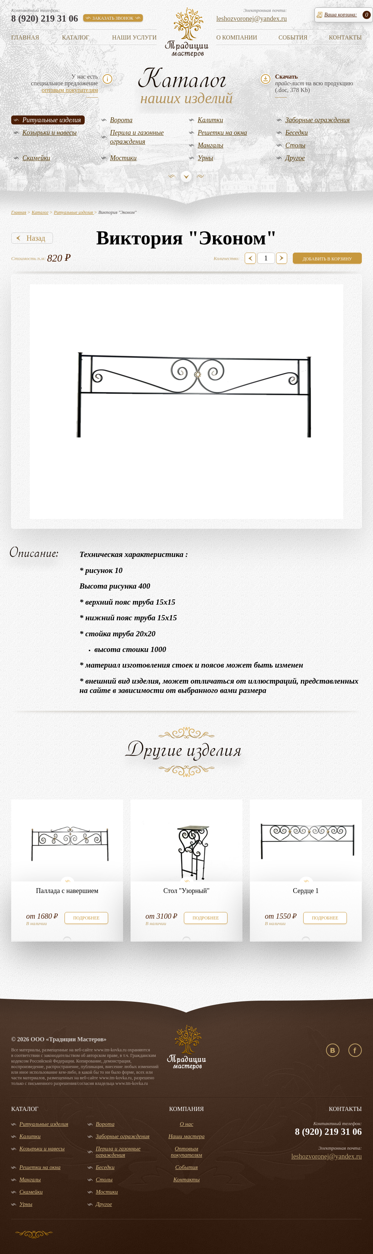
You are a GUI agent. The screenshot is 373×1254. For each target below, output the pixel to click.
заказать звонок (113, 18)
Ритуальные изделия (51, 120)
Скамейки (36, 158)
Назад (35, 238)
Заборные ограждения (317, 120)
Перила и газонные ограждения (137, 137)
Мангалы (210, 145)
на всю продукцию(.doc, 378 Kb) (314, 83)
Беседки (296, 132)
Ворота (121, 120)
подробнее (86, 918)
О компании (236, 37)
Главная (25, 37)
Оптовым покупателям (186, 1152)
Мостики (123, 158)
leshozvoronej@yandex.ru (251, 18)
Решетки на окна (222, 132)
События (293, 37)
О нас (186, 1124)
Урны (205, 158)
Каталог (75, 37)
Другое (295, 158)
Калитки (210, 120)
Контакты (345, 37)
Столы (295, 145)
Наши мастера (186, 1136)
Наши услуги (134, 37)
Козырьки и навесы (49, 132)
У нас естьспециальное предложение (64, 83)
